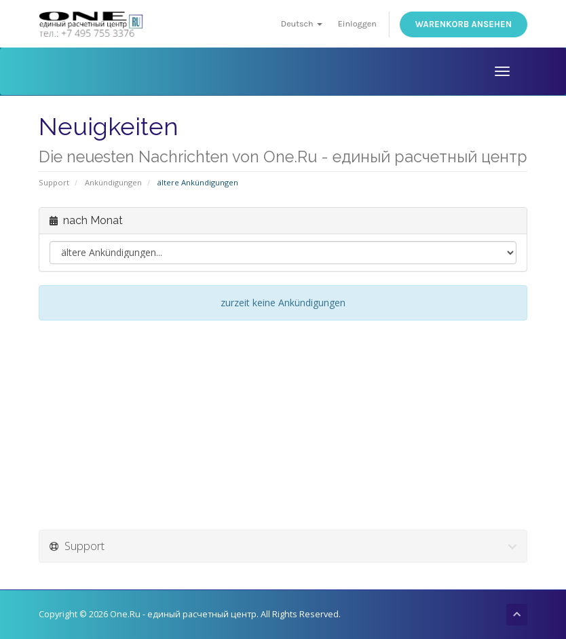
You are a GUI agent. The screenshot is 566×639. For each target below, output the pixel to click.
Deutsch (301, 23)
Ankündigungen (113, 182)
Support (54, 182)
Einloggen (357, 23)
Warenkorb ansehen (463, 24)
